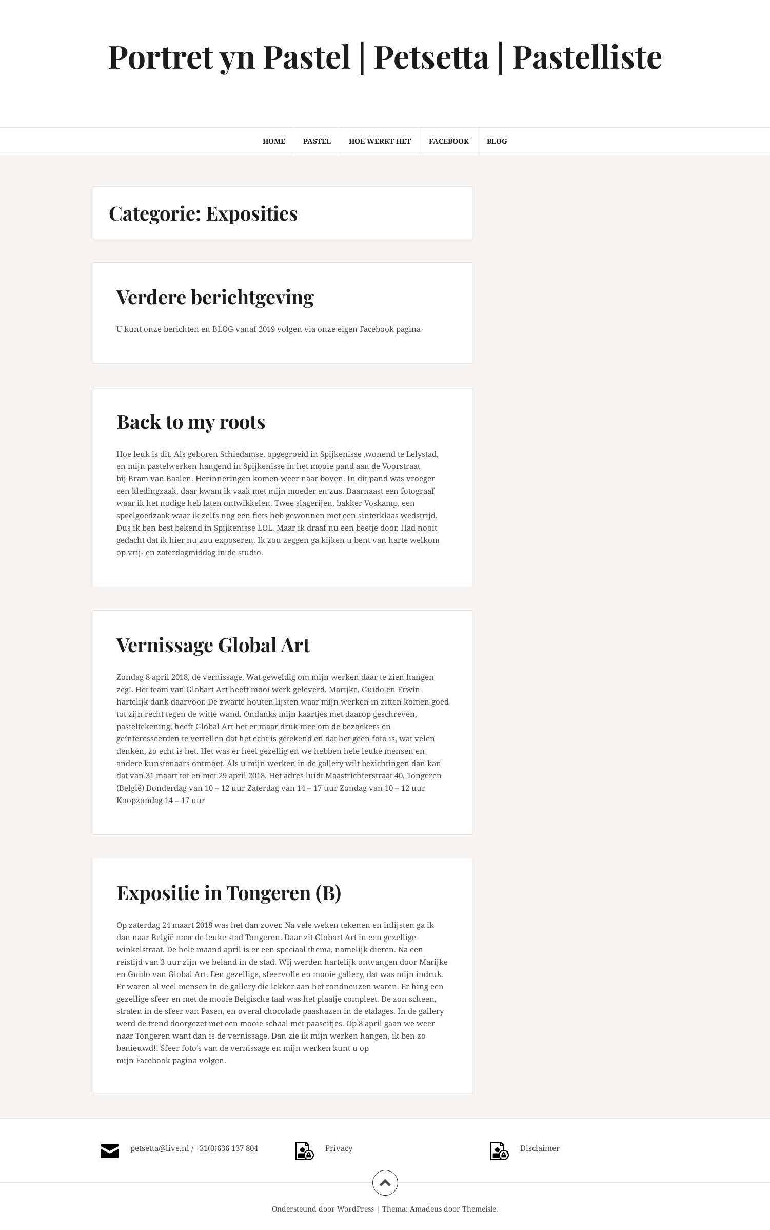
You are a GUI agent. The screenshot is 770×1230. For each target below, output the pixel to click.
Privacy (338, 1148)
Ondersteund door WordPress (323, 1209)
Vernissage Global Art (213, 644)
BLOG (497, 141)
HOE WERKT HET (380, 141)
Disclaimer (540, 1148)
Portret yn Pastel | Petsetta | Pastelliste (385, 55)
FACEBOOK (449, 141)
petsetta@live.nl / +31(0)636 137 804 (194, 1148)
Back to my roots (191, 421)
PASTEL (317, 141)
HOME (274, 141)
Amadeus (426, 1209)
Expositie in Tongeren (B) (228, 892)
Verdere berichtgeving (215, 296)
